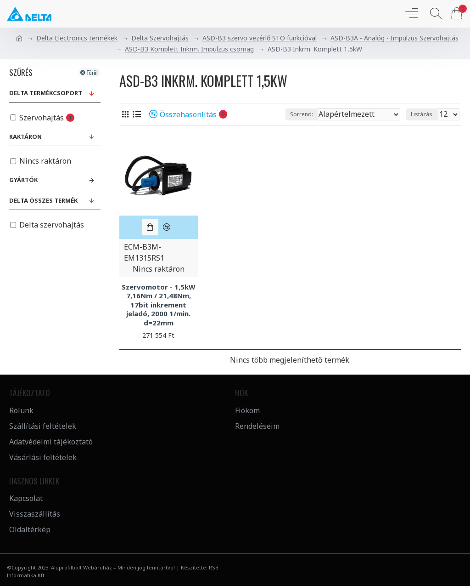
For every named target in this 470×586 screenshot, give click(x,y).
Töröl (92, 72)
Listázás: (422, 114)
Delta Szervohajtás (160, 38)
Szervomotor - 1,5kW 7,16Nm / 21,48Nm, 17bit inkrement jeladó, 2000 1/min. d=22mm (159, 305)
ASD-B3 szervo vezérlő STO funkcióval (259, 38)
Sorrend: (301, 114)
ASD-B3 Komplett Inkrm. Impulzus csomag (189, 49)
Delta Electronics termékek (77, 38)
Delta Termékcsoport (45, 93)
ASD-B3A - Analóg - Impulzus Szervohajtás (394, 38)
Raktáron (25, 136)
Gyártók (23, 180)
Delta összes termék (43, 200)
